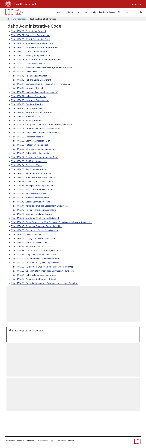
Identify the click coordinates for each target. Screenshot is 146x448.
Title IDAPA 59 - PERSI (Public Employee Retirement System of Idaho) (42, 266)
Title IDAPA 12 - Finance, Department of (29, 75)
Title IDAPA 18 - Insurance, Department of (30, 100)
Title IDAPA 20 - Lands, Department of (28, 108)
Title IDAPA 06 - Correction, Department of (30, 51)
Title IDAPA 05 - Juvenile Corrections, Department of (34, 47)
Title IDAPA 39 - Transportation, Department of (32, 185)
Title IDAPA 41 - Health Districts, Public (28, 193)
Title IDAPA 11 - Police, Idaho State (26, 71)
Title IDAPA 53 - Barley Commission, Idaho (30, 242)
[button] (141, 12)
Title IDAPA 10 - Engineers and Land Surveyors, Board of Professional (42, 67)
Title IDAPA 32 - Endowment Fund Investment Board (34, 157)
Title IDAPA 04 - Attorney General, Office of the (32, 43)
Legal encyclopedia (98, 12)
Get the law (69, 12)
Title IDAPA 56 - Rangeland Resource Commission (33, 254)
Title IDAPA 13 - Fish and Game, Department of (32, 80)
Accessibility (10, 441)
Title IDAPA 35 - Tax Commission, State (28, 169)
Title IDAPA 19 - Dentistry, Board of (27, 104)
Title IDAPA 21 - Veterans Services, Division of (31, 112)
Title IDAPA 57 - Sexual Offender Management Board (35, 258)
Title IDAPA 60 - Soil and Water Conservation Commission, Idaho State (42, 271)
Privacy (71, 441)
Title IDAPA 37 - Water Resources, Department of (33, 177)
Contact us (30, 441)
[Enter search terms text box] (130, 12)
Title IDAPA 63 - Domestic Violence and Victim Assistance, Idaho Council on (44, 283)
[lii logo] (14, 12)
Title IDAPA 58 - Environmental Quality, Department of (35, 262)
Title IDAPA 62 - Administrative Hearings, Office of (33, 279)
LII (7, 19)
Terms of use (61, 441)
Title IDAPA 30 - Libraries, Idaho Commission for (33, 149)
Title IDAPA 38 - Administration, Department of (32, 181)
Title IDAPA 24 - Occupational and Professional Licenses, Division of (41, 124)
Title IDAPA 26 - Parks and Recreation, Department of (35, 132)
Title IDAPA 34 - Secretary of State (26, 165)
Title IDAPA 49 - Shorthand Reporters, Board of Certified (36, 226)
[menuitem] (59, 12)
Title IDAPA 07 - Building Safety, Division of (30, 55)
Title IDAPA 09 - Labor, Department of (28, 63)
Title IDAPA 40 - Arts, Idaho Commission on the (32, 189)
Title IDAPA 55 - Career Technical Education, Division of (36, 250)
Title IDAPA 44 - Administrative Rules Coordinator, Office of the (39, 206)
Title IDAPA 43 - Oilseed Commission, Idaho (30, 201)
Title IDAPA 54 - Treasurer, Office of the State (31, 246)
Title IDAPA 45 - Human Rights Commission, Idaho (33, 210)
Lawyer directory (82, 12)
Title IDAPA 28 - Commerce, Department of (30, 140)
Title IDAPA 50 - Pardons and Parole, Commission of (34, 230)
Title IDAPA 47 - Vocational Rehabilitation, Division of (35, 218)
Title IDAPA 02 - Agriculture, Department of (30, 35)
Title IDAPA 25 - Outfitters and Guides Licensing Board (35, 128)
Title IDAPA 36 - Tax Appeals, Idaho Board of (31, 173)
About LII (59, 12)
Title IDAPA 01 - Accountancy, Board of (28, 31)
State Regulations (19, 19)
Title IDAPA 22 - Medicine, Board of (27, 116)
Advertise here (42, 441)
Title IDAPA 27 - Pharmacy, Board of (27, 136)
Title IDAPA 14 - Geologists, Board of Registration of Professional (40, 84)
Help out (110, 12)
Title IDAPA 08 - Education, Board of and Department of (36, 59)
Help (51, 441)
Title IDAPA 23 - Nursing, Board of (26, 120)
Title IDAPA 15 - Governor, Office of (27, 88)
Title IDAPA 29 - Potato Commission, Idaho (30, 145)
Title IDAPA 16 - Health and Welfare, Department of (34, 92)
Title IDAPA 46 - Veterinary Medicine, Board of (32, 214)
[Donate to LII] (118, 12)
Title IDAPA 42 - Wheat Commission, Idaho (30, 197)
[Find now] (141, 12)
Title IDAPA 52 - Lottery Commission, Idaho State (33, 238)
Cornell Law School (23, 3)
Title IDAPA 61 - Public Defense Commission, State (33, 275)
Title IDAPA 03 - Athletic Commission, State (30, 39)
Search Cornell (136, 4)
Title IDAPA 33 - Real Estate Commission (29, 161)
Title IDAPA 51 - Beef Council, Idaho (27, 234)
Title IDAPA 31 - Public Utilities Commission (30, 153)
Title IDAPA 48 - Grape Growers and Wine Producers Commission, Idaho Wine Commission (51, 222)
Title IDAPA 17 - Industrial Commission (28, 96)
